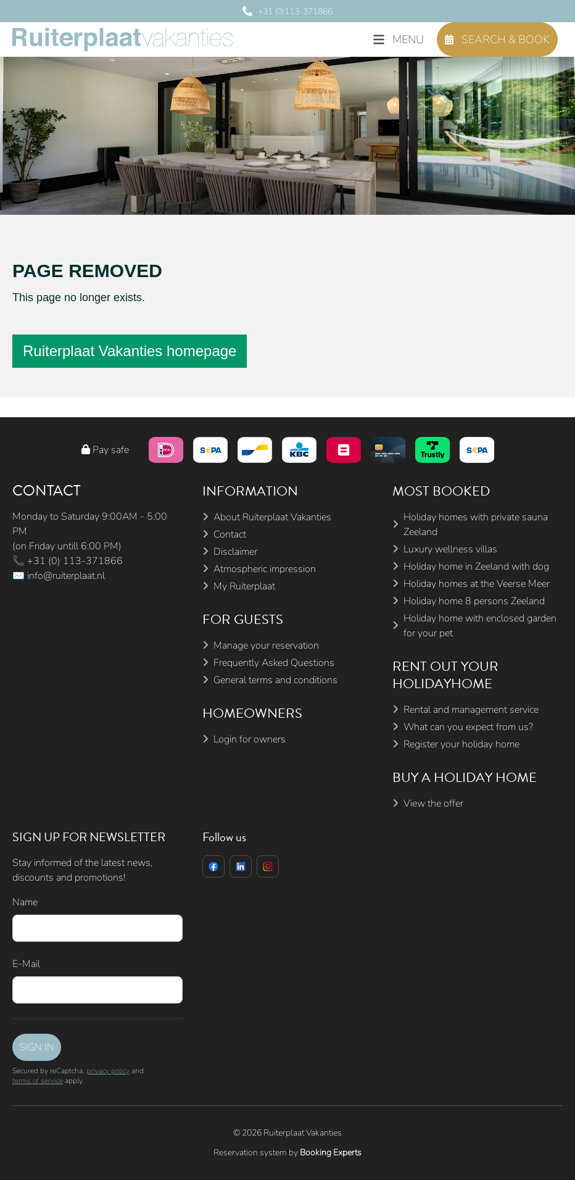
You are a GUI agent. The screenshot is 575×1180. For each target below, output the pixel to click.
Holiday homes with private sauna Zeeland (475, 524)
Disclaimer (235, 552)
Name (25, 902)
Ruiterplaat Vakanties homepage (129, 351)
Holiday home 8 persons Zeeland (474, 601)
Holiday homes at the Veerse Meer (476, 584)
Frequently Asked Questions (273, 663)
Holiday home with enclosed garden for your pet (479, 626)
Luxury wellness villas (450, 549)
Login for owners (249, 739)
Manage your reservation (266, 645)
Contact (229, 534)
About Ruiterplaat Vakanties (272, 517)
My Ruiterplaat (244, 586)
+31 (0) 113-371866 (75, 561)
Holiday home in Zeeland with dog (476, 566)
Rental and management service (471, 710)
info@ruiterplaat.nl (66, 576)
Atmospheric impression (264, 569)
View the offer (433, 803)
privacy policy (108, 1071)
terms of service (37, 1081)
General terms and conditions (275, 680)
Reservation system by (287, 1152)
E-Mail (26, 964)
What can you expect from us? (468, 727)
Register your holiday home (461, 744)
